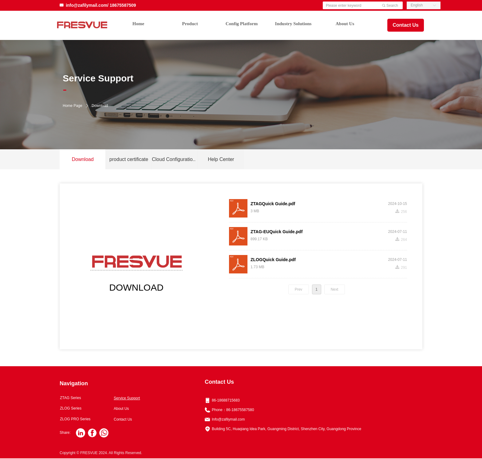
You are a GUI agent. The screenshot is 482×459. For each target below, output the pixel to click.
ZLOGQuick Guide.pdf (273, 259)
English (417, 5)
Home (138, 23)
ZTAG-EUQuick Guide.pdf (276, 231)
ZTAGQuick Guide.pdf (273, 203)
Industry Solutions (293, 23)
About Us (345, 23)
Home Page (72, 106)
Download (100, 106)
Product (190, 23)
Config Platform (242, 23)
